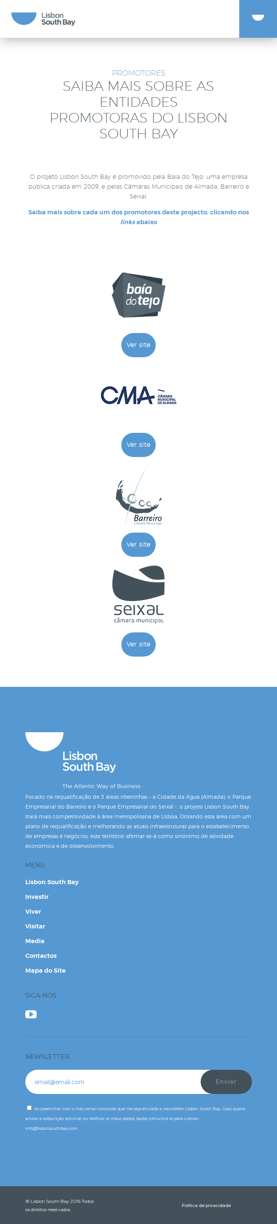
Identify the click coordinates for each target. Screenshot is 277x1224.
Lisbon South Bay (52, 882)
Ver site (138, 345)
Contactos (41, 956)
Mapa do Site (45, 971)
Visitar (35, 926)
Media (35, 941)
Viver (33, 912)
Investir (37, 897)
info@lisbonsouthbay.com (51, 1128)
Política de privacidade (206, 1205)
